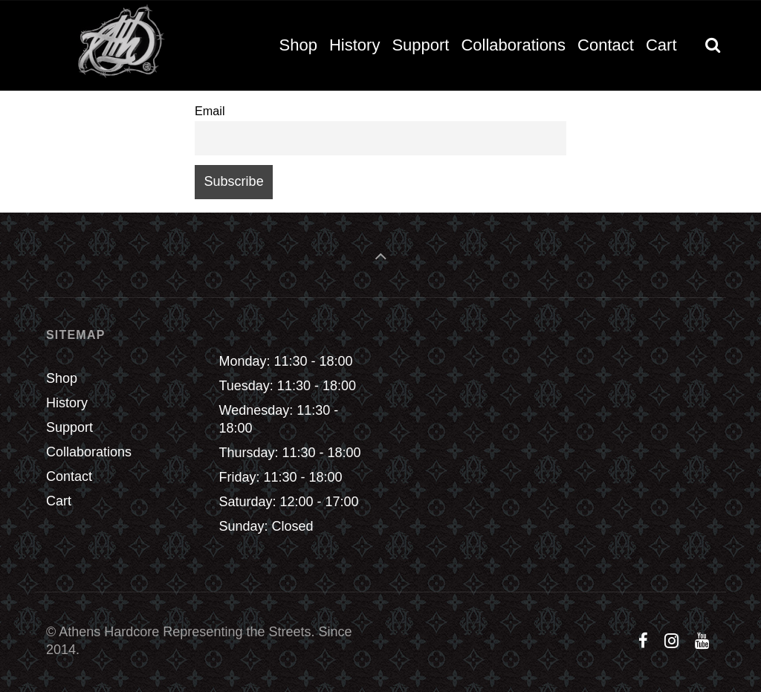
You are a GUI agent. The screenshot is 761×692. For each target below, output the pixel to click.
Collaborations (89, 451)
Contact (69, 476)
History (67, 402)
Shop (61, 378)
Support (69, 427)
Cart (58, 501)
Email (209, 110)
